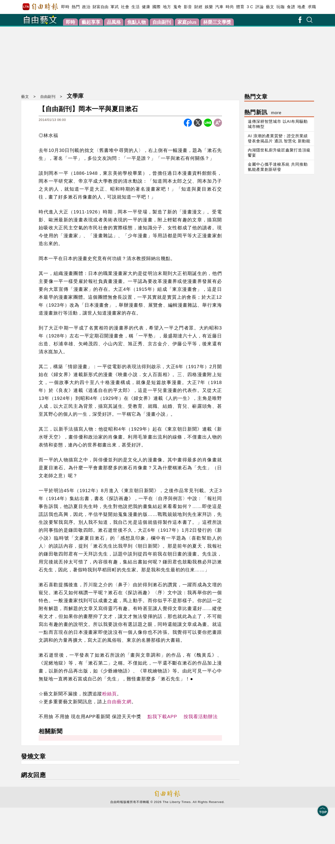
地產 (301, 7)
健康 (146, 7)
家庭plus (187, 22)
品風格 (114, 22)
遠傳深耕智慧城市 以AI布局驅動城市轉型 (278, 124)
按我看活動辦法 (201, 716)
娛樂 (209, 7)
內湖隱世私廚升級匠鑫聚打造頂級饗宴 (279, 153)
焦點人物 (136, 22)
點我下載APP (162, 716)
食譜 (291, 7)
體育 (240, 7)
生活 (135, 7)
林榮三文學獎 (217, 22)
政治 (86, 7)
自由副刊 (161, 22)
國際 (156, 7)
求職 (312, 7)
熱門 (76, 7)
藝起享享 (91, 22)
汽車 (219, 7)
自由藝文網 (119, 701)
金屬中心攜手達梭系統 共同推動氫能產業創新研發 (278, 167)
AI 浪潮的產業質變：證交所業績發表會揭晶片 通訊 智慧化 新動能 (279, 138)
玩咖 (280, 7)
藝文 (270, 7)
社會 (125, 7)
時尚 (230, 7)
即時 (65, 7)
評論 (259, 7)
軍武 (115, 7)
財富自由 (100, 7)
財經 (198, 7)
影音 (188, 7)
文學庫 (74, 96)
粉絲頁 (109, 693)
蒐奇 (177, 7)
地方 (167, 7)
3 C (250, 7)
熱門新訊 (262, 112)
